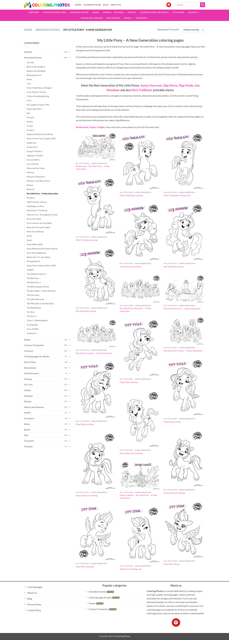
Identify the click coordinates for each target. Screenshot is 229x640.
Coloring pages (92, 4)
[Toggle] (70, 52)
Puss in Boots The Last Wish (39, 223)
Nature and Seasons (92, 18)
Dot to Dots (30, 362)
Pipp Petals (185, 85)
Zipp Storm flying (171, 564)
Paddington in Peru (35, 206)
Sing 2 (29, 240)
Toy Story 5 (32, 316)
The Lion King (33, 295)
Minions (30, 172)
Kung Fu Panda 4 (34, 151)
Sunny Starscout (151, 85)
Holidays (194, 12)
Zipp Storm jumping (85, 566)
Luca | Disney (33, 164)
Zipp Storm (170, 85)
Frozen (30, 126)
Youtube (28, 446)
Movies (27, 401)
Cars (29, 83)
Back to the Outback (36, 66)
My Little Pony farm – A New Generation (182, 308)
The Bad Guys (33, 278)
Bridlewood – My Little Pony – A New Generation (93, 167)
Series (27, 424)
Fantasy (132, 12)
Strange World (33, 261)
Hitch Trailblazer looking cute (177, 195)
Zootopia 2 (32, 333)
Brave (29, 79)
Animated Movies (80, 12)
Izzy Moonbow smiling (86, 311)
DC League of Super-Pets (38, 104)
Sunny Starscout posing (174, 493)
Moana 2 (31, 189)
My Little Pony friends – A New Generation (183, 350)
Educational (114, 18)
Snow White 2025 (35, 244)
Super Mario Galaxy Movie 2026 (41, 265)
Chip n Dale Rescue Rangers (39, 88)
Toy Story (31, 312)
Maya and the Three (36, 168)
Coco (29, 100)
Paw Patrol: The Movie (37, 210)
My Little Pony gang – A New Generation (94, 353)
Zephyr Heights (97, 127)
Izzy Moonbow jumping (130, 266)
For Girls (119, 12)
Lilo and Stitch (33, 159)
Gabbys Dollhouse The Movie (40, 134)
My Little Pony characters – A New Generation (135, 309)
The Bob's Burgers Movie (38, 286)
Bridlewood (82, 127)
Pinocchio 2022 (34, 219)
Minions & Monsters (36, 176)
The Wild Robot (34, 307)
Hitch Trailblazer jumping (131, 195)
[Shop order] (193, 29)
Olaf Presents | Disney (37, 202)
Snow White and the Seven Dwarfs (42, 248)
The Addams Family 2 (36, 274)
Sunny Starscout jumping (131, 453)
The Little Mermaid (35, 299)
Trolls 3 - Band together (37, 320)
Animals (107, 12)
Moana (30, 185)
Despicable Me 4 (34, 109)
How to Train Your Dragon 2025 (41, 138)
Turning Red (32, 324)
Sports (128, 18)
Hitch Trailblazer (141, 90)
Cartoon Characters (55, 12)
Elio (28, 113)
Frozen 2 (31, 130)
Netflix (27, 412)
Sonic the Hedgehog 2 (36, 253)
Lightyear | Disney (35, 155)
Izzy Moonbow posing (173, 266)
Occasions (179, 12)
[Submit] (202, 4)
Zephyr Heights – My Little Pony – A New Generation (138, 496)
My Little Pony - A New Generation (42, 193)
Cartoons (34, 12)
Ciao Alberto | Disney (36, 92)
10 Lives (30, 62)
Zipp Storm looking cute (131, 569)
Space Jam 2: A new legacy (39, 257)
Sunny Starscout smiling (86, 495)
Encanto (30, 117)
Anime (27, 339)
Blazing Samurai (34, 75)
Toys (26, 435)
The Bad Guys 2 (34, 282)
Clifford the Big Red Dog (38, 96)
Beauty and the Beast (36, 71)
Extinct (30, 121)
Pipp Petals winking (85, 424)
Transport (142, 18)
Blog (106, 4)
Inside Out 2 (32, 147)
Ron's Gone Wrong (35, 231)
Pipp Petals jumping (129, 382)
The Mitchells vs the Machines (40, 303)
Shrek (29, 236)
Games (96, 12)
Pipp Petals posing (172, 422)
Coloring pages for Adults (155, 12)
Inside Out (31, 143)
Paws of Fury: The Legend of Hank (42, 214)
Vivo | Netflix (33, 329)
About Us (116, 4)
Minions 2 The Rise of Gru (38, 181)
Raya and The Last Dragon (38, 227)
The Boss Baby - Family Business (41, 291)
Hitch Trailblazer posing (86, 240)
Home (78, 4)
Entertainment (31, 373)
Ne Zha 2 (31, 197)
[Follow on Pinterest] (168, 4)
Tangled (30, 269)
